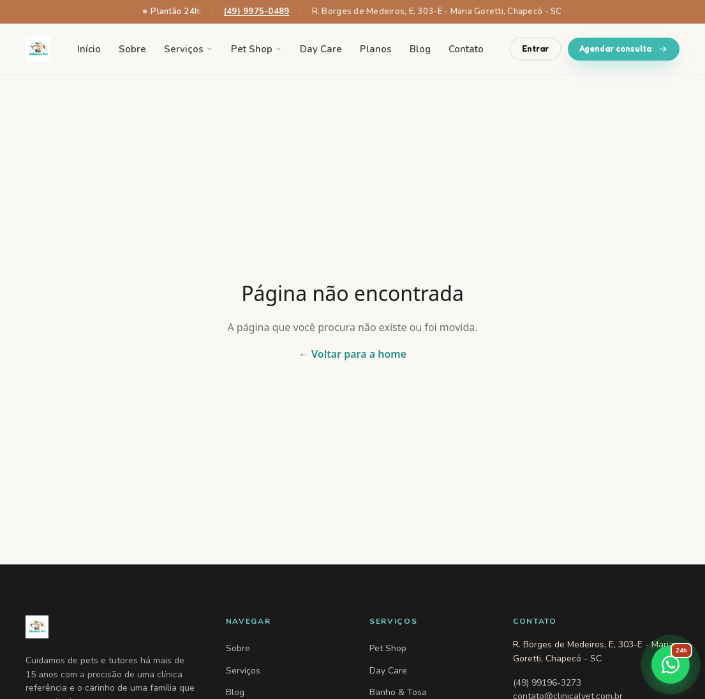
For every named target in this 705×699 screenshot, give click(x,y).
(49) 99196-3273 (547, 683)
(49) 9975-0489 (257, 11)
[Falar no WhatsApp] (670, 664)
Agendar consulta (623, 48)
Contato (466, 49)
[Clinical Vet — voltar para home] (38, 49)
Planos (376, 49)
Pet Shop (256, 49)
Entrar (535, 48)
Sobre (132, 49)
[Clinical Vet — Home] (110, 626)
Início (89, 49)
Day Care (321, 49)
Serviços (188, 49)
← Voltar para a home (352, 354)
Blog (420, 49)
